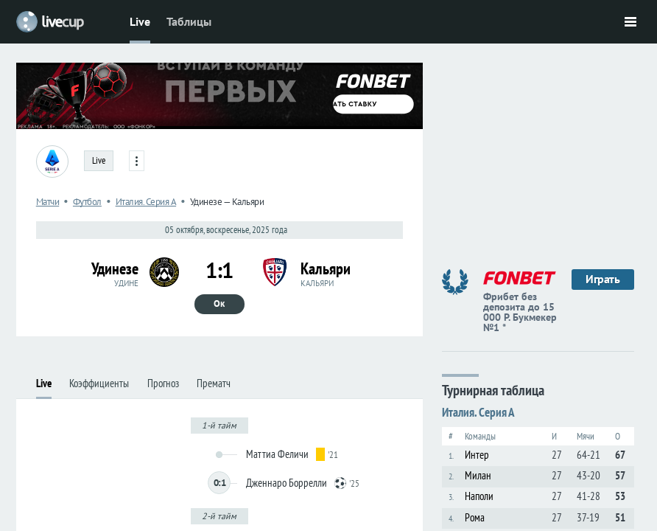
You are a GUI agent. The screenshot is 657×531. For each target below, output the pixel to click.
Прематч (214, 383)
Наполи (479, 496)
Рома (475, 517)
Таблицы (188, 21)
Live (140, 21)
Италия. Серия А (478, 412)
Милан (478, 475)
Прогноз (163, 383)
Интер (477, 455)
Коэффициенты (99, 383)
